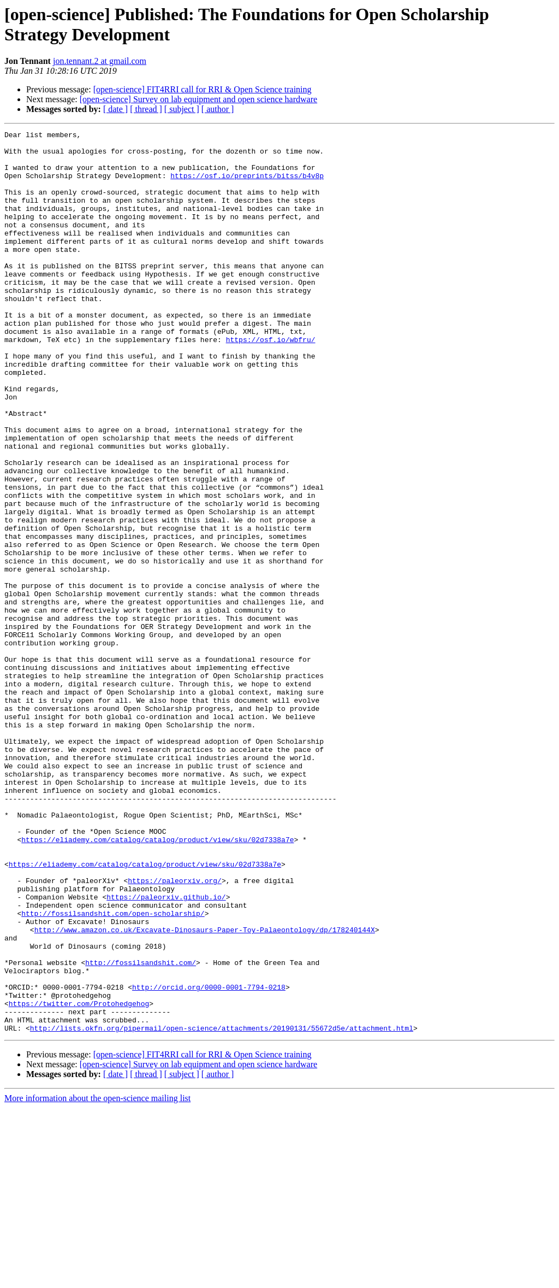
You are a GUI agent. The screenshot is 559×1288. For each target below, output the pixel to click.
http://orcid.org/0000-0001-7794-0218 (209, 1159)
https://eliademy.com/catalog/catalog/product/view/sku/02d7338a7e (157, 982)
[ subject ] (181, 109)
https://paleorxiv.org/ (175, 1031)
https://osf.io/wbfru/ (271, 382)
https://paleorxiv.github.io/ (165, 1051)
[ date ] (115, 109)
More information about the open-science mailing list (97, 1278)
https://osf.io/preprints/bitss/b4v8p (247, 185)
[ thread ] (146, 109)
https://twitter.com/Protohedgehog (79, 1179)
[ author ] (217, 109)
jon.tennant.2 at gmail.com (99, 61)
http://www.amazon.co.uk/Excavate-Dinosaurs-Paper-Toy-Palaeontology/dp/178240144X (204, 1090)
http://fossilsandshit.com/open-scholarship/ (112, 1070)
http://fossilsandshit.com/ (140, 1129)
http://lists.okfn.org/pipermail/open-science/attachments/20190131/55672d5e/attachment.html (221, 1208)
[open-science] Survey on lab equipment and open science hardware (198, 99)
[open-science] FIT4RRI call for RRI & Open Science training (202, 89)
